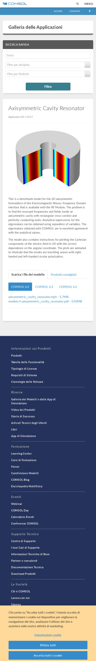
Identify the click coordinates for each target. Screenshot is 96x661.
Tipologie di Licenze (24, 368)
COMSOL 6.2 (68, 286)
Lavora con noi (20, 598)
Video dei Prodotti (23, 410)
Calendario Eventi (22, 517)
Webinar (16, 504)
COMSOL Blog (20, 479)
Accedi (58, 11)
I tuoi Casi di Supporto (25, 547)
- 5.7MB (38, 297)
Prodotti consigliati (63, 274)
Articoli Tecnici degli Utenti (29, 423)
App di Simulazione (23, 436)
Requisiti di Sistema (24, 375)
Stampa (16, 604)
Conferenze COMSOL (25, 523)
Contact (75, 11)
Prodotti (16, 355)
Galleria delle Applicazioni (35, 27)
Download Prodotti (23, 574)
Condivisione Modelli (25, 473)
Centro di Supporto (23, 541)
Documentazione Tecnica (27, 567)
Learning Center (21, 453)
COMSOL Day (20, 510)
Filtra (48, 86)
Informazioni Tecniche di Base (30, 554)
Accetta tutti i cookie (48, 656)
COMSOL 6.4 (20, 286)
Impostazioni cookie (47, 636)
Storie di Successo (23, 416)
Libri (14, 429)
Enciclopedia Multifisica (27, 486)
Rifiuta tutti (48, 646)
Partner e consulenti (24, 560)
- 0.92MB (45, 301)
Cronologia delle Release (27, 382)
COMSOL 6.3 (44, 286)
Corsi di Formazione (24, 460)
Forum (15, 466)
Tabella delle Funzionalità (27, 362)
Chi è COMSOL (20, 591)
